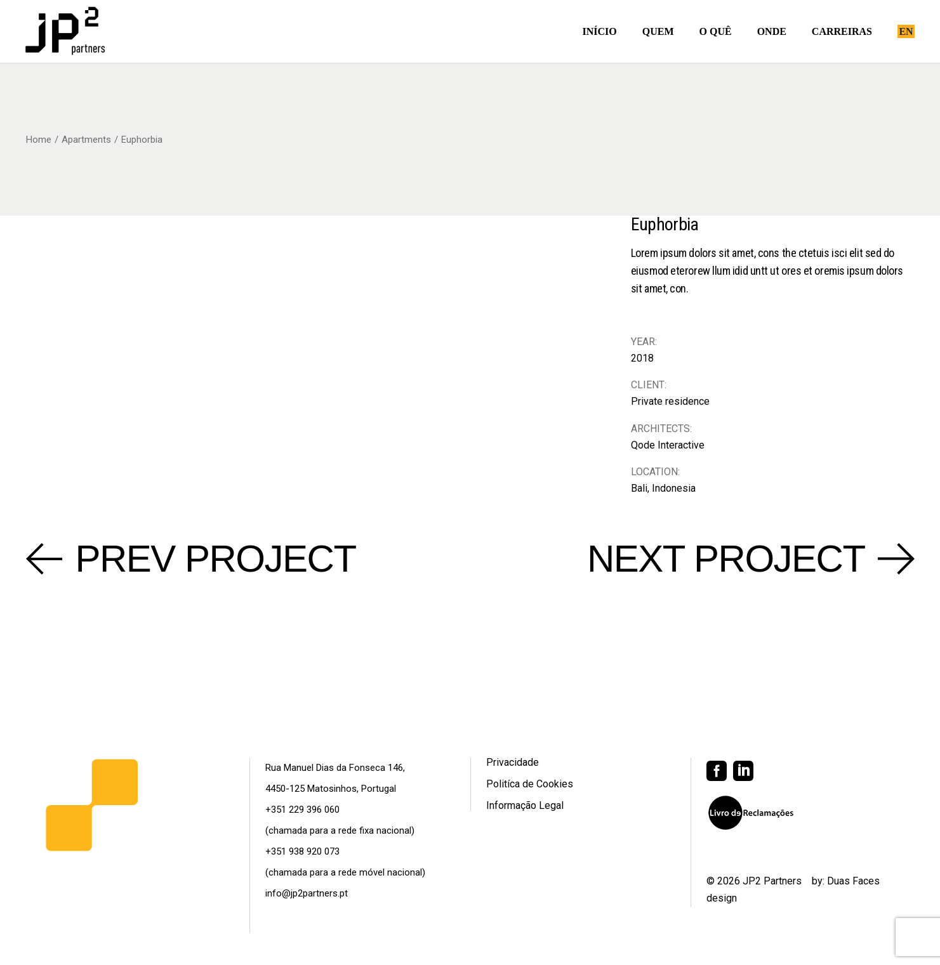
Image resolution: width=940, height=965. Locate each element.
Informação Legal (525, 805)
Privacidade (512, 762)
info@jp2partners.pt (306, 893)
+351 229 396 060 (302, 809)
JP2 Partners (772, 881)
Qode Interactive (668, 445)
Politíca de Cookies (529, 784)
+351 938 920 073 (302, 851)
